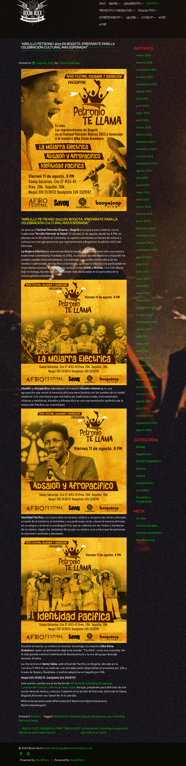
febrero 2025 (144, 135)
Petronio (24, 720)
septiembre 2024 (146, 163)
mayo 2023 (143, 279)
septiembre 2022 (146, 322)
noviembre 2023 (146, 235)
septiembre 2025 (146, 84)
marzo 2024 (143, 207)
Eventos (153, 4)
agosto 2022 (144, 329)
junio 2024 (142, 185)
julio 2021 (142, 408)
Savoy (34, 720)
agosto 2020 (144, 430)
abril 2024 (142, 199)
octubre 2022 (144, 315)
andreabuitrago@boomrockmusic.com (68, 748)
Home (162, 17)
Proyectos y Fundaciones (117, 10)
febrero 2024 (144, 214)
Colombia (118, 716)
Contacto (148, 17)
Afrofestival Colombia (83, 683)
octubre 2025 (144, 77)
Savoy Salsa (68, 687)
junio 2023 (142, 271)
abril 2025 (142, 120)
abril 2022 (142, 351)
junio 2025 (142, 106)
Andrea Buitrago (70, 63)
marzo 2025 (143, 127)
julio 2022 (142, 336)
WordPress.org (145, 540)
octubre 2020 (144, 416)
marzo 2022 (143, 358)
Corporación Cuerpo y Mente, (39, 687)
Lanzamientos (133, 4)
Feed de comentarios (149, 533)
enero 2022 (143, 372)
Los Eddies (142, 490)
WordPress (42, 760)
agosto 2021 (144, 401)
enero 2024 (143, 221)
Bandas (114, 4)
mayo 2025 (143, 113)
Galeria (132, 17)
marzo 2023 (143, 293)
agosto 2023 (144, 257)
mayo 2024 (143, 192)
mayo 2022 (143, 343)
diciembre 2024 (145, 142)
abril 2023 (142, 286)
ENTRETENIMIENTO (111, 17)
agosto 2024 (144, 171)
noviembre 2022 (146, 307)
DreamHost (77, 760)
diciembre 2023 (145, 228)
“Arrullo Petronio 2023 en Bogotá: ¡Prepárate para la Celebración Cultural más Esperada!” (68, 45)
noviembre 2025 (146, 70)
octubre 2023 (144, 243)
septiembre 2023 (146, 250)
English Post (147, 10)
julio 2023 (142, 264)
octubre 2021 (144, 394)
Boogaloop (105, 683)
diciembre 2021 (145, 379)
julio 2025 (142, 99)
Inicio (102, 4)
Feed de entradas (146, 526)
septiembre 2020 (146, 423)
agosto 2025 (144, 91)
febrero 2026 (144, 62)
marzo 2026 (143, 55)
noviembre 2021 (146, 387)
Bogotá (86, 716)
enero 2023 (143, 300)
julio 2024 (142, 178)
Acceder (141, 518)
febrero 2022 (144, 365)
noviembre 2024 (146, 149)
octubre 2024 (144, 156)
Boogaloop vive (101, 716)
